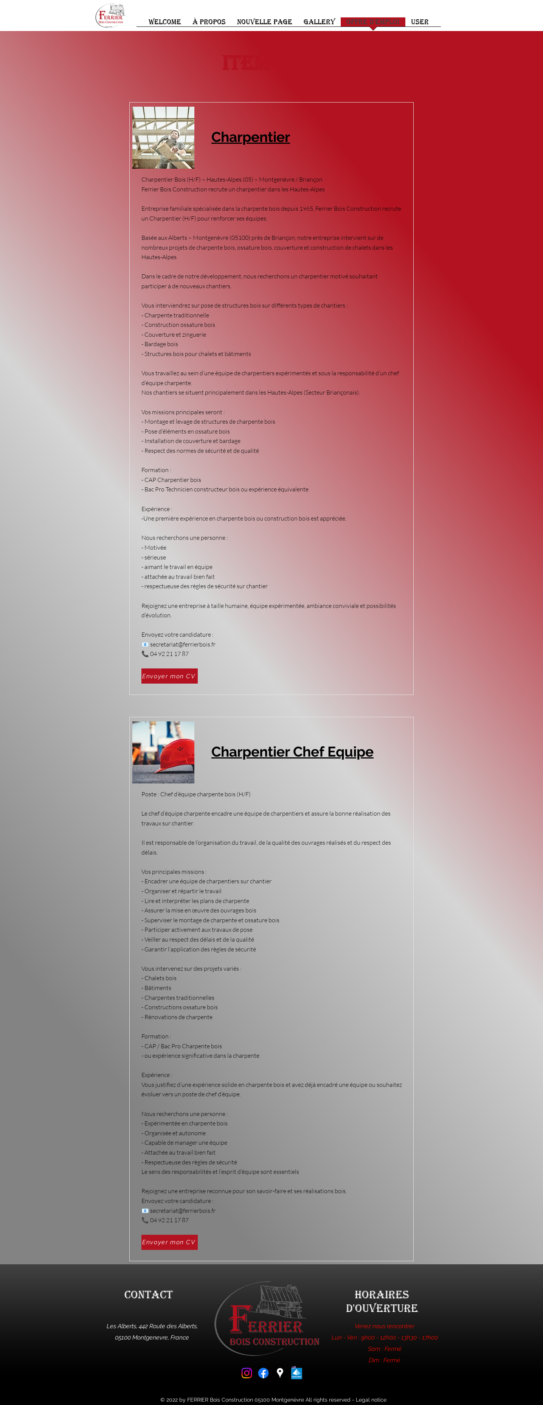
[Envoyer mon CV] (169, 676)
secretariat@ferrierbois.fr (183, 644)
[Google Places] (280, 1373)
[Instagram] (247, 1373)
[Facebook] (263, 1373)
